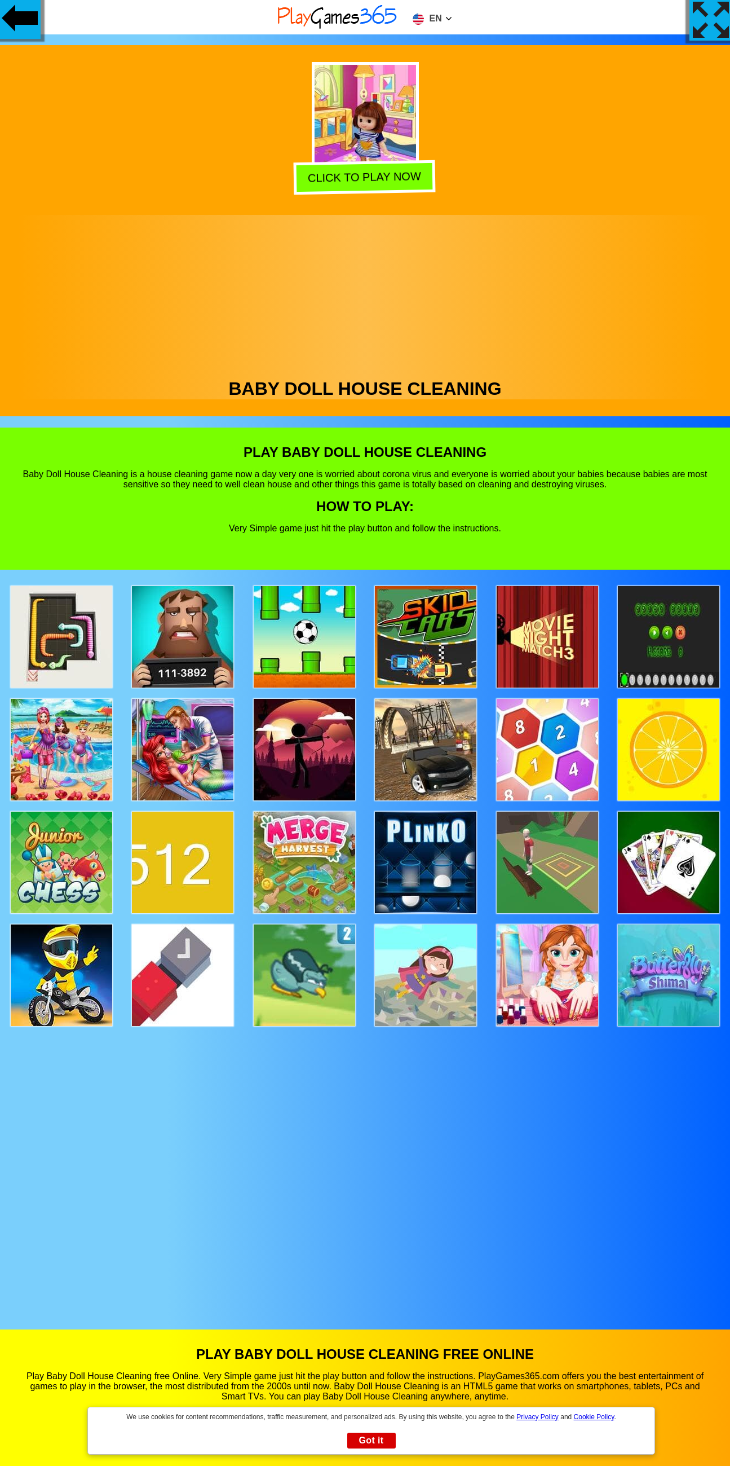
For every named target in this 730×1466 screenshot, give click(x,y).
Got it (371, 1440)
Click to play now (366, 176)
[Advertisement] (365, 294)
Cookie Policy (594, 1417)
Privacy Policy (537, 1417)
